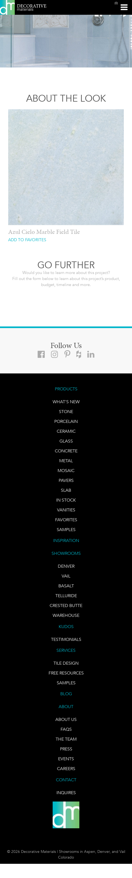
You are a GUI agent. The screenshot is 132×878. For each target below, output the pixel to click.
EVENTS (66, 759)
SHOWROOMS (66, 553)
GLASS (66, 441)
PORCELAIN (66, 421)
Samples (66, 529)
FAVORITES (66, 520)
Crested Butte (66, 605)
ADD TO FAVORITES (27, 240)
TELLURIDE (66, 596)
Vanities (66, 510)
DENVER (66, 566)
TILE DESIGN (66, 663)
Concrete (66, 451)
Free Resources (66, 673)
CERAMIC (66, 431)
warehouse (66, 615)
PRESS (66, 749)
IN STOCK (66, 500)
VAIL (66, 576)
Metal (66, 461)
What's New (66, 402)
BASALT (66, 586)
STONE (66, 411)
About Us (66, 719)
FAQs (66, 729)
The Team (66, 739)
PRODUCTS (66, 389)
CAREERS (66, 768)
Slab (66, 490)
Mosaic (66, 470)
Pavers (66, 480)
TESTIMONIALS (66, 639)
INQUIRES (66, 792)
